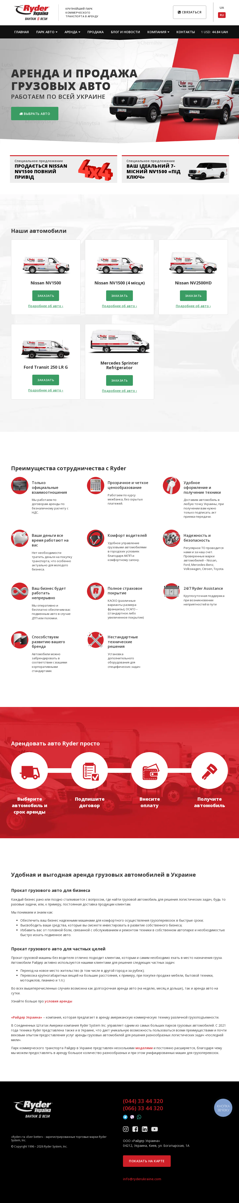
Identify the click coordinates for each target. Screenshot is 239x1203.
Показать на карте (147, 1161)
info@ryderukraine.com (142, 1179)
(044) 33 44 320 (143, 1101)
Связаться (190, 12)
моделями (144, 1048)
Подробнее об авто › (45, 306)
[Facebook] (136, 1128)
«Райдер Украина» (26, 1017)
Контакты (185, 32)
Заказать (45, 296)
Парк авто (45, 32)
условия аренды (58, 1001)
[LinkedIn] (145, 1128)
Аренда (71, 32)
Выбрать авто (34, 113)
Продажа (95, 32)
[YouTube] (154, 1128)
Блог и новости (125, 32)
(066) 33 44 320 (143, 1108)
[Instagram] (126, 1128)
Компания (156, 32)
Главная (21, 32)
